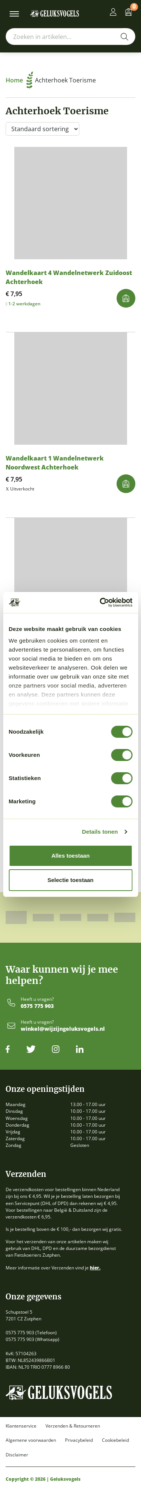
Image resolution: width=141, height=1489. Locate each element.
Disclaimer (17, 1455)
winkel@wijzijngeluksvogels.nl (63, 1029)
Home (19, 80)
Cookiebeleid (115, 1440)
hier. (95, 1268)
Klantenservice (21, 1426)
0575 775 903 (37, 1006)
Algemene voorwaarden (31, 1440)
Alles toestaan (71, 855)
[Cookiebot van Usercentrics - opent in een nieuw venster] (100, 602)
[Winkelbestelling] (42, 129)
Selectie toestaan (70, 880)
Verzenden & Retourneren (72, 1426)
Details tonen (100, 831)
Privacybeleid (79, 1440)
